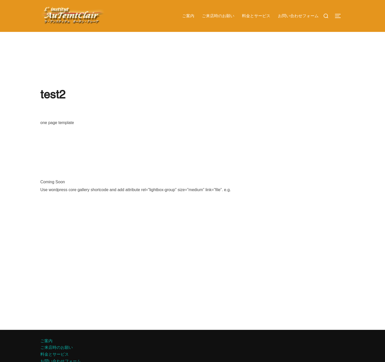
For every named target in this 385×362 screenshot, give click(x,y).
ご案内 (188, 15)
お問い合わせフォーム (298, 15)
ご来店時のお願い (218, 15)
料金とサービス (256, 15)
